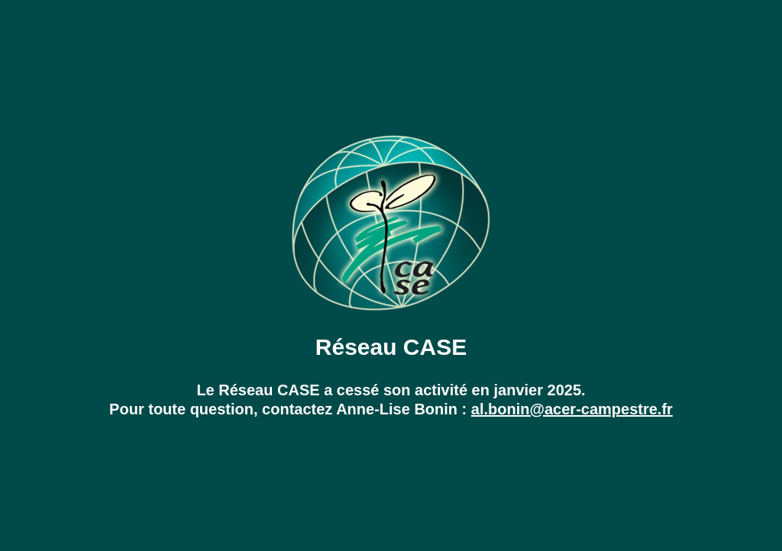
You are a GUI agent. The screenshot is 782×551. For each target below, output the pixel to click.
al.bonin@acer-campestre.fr (572, 409)
